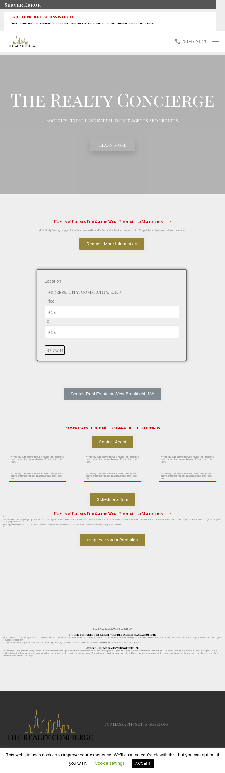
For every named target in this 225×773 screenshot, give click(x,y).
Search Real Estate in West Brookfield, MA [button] (112, 629)
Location (53, 281)
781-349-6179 (104, 642)
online (136, 642)
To (47, 320)
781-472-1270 (194, 41)
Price (49, 300)
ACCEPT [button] (143, 763)
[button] (112, 394)
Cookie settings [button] (110, 763)
